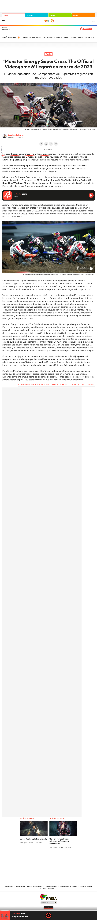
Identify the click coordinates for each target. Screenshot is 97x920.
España (5, 29)
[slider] (48, 910)
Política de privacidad (34, 886)
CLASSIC (30, 15)
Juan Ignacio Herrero (16, 135)
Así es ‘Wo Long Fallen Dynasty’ (33, 839)
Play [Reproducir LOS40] (48, 915)
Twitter (46, 144)
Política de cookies (51, 886)
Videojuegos (74, 384)
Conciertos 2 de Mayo (31, 37)
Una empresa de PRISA (48, 896)
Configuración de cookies (68, 886)
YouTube (44, 856)
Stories (63, 856)
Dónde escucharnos (48, 889)
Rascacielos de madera (52, 37)
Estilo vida (90, 384)
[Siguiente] (93, 37)
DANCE (52, 15)
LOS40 (6, 15)
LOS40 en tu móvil (86, 886)
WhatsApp (51, 144)
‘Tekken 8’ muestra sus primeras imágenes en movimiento (59, 841)
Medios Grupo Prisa (48, 902)
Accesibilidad (20, 886)
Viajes (48, 54)
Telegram (56, 144)
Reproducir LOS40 (91, 195)
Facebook (41, 144)
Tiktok (39, 856)
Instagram (34, 856)
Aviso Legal (9, 886)
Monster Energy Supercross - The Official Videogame (38, 384)
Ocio (82, 384)
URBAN (75, 15)
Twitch (58, 856)
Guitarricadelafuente (73, 37)
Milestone (63, 384)
